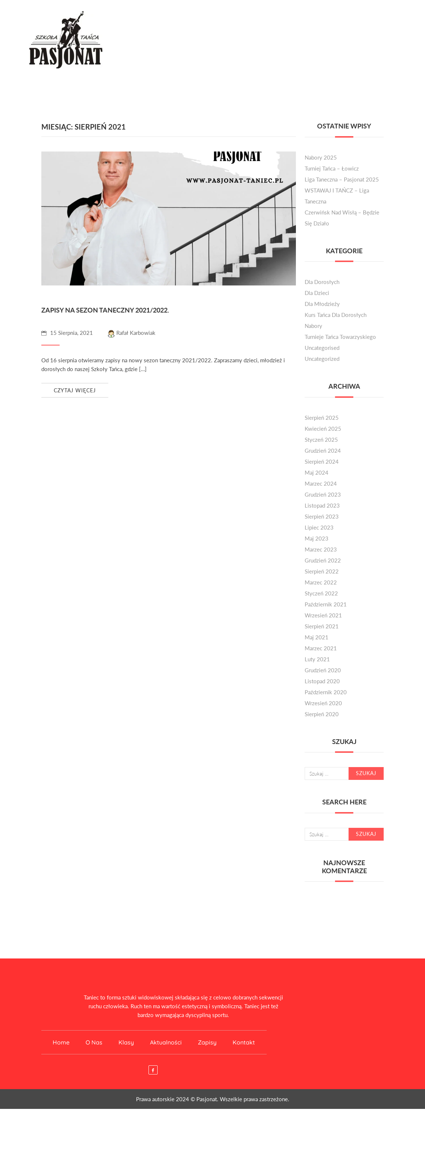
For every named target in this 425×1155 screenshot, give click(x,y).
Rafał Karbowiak (131, 332)
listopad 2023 (322, 505)
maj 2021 (316, 637)
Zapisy (207, 1042)
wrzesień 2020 (323, 703)
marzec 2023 (321, 549)
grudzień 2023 (323, 494)
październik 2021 (326, 604)
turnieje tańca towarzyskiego (340, 336)
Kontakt (244, 1042)
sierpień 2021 (322, 626)
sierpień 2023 (322, 516)
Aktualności (166, 1042)
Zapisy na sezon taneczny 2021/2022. (105, 310)
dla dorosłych (322, 282)
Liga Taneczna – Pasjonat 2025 (342, 179)
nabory (313, 325)
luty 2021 (317, 659)
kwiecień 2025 (323, 428)
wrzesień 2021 (323, 615)
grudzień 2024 (323, 450)
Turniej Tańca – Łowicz (332, 168)
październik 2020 (326, 692)
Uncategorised (322, 347)
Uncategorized (322, 358)
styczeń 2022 (321, 593)
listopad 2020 (322, 681)
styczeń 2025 (321, 439)
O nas (94, 1042)
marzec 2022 (321, 582)
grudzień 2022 (323, 560)
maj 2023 (316, 538)
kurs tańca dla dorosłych (335, 314)
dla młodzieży (322, 303)
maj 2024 (316, 472)
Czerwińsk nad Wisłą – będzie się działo (342, 218)
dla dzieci (317, 292)
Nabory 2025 (321, 157)
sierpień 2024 (322, 461)
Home (61, 1042)
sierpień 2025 (322, 417)
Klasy (126, 1042)
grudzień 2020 (323, 670)
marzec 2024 (321, 483)
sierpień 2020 (322, 714)
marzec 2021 (321, 648)
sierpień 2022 (322, 571)
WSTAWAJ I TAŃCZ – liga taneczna (337, 196)
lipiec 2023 (319, 527)
